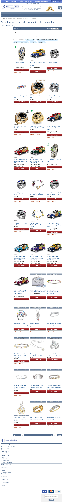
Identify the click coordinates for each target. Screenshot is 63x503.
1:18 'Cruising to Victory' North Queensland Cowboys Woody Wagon (54, 258)
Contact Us (27, 3)
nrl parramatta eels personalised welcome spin (25, 34)
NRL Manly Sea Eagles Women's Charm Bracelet (36, 193)
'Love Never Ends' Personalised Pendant (35, 324)
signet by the (42, 42)
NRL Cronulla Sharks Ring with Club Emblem (53, 96)
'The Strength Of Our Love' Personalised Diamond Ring (37, 386)
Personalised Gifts (5, 478)
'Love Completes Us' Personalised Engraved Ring (54, 354)
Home (4, 18)
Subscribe (51, 499)
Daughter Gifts (4, 481)
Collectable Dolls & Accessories (8, 466)
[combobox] (31, 7)
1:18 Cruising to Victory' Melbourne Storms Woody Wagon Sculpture (37, 258)
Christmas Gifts (4, 479)
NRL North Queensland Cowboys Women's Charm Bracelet (36, 225)
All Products (3, 473)
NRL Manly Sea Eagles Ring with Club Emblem (21, 224)
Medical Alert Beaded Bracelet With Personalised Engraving (21, 355)
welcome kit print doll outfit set (21, 42)
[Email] (51, 496)
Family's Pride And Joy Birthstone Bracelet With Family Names (53, 291)
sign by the (33, 42)
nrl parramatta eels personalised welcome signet (26, 36)
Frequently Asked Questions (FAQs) (8, 446)
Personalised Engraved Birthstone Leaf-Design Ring (21, 324)
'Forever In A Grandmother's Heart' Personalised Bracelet (54, 386)
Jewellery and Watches (6, 464)
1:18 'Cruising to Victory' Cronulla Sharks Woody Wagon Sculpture (20, 258)
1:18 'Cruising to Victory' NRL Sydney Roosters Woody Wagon (54, 127)
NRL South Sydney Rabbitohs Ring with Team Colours (54, 193)
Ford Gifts (3, 485)
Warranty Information (5, 452)
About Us (3, 457)
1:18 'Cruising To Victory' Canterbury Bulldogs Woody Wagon (54, 225)
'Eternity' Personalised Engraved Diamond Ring (36, 418)
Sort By (49, 28)
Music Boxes (4, 467)
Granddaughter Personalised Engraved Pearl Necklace (37, 354)
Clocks (2, 469)
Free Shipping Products (6, 472)
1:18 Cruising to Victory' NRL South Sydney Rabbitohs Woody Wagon (37, 161)
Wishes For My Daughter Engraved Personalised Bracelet (20, 387)
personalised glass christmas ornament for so (47, 39)
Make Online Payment (34, 3)
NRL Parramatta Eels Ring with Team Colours (53, 63)
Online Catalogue (5, 451)
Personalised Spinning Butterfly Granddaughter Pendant (20, 419)
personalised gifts (30, 39)
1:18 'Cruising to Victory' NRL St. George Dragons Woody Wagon (21, 161)
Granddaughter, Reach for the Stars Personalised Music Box (38, 290)
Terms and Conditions (5, 460)
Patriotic (3, 470)
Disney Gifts (3, 484)
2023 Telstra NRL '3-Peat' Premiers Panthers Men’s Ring (38, 126)
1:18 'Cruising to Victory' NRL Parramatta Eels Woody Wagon (37, 64)
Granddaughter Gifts (5, 482)
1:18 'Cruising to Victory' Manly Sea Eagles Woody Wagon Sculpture (20, 291)
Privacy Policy (4, 458)
